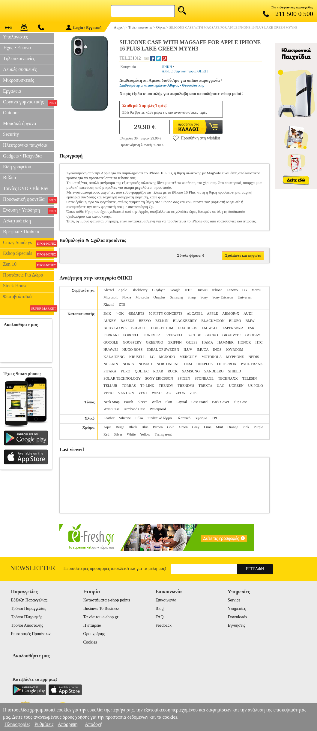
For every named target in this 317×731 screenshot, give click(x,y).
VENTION (126, 393)
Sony (204, 297)
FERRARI (111, 335)
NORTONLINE (168, 364)
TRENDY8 (186, 386)
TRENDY (166, 386)
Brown (158, 427)
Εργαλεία (12, 90)
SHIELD (234, 371)
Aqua (107, 427)
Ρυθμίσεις (43, 724)
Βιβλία (9, 177)
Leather (109, 418)
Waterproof (158, 409)
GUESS (192, 342)
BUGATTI (138, 328)
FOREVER (152, 335)
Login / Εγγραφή (84, 27)
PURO (125, 371)
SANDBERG (214, 371)
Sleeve (142, 402)
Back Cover (220, 402)
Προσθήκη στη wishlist (196, 138)
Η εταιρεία (92, 625)
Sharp (191, 297)
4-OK (119, 313)
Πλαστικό (183, 418)
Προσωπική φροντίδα (28, 200)
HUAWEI (110, 349)
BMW (250, 321)
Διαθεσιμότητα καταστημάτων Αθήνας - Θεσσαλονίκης (161, 85)
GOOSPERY (132, 342)
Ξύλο (139, 418)
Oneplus (159, 297)
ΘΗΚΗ (167, 67)
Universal (245, 297)
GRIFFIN (175, 342)
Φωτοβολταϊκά (17, 296)
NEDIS (253, 357)
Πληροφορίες (17, 724)
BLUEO (235, 321)
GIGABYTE (232, 335)
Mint (219, 427)
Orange (232, 427)
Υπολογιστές (15, 36)
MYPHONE (235, 357)
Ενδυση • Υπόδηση (28, 210)
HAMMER (225, 342)
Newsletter (32, 568)
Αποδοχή (94, 724)
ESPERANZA (233, 328)
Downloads (237, 617)
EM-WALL (210, 328)
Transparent (163, 434)
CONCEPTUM (162, 328)
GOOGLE (110, 342)
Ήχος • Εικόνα (17, 47)
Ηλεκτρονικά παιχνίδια (25, 145)
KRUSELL (137, 357)
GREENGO (154, 342)
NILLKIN (110, 364)
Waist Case (111, 409)
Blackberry (139, 290)
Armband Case (134, 409)
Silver (118, 434)
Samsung (176, 297)
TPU (215, 418)
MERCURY (188, 357)
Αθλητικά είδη (17, 220)
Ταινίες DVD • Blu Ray (25, 188)
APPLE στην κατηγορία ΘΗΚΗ (185, 71)
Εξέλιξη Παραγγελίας (29, 600)
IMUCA (202, 349)
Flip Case (240, 402)
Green (183, 427)
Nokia (126, 297)
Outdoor (11, 112)
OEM (188, 364)
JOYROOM (234, 349)
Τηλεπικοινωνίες (19, 58)
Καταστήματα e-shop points (106, 600)
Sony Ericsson (222, 297)
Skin (169, 402)
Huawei (202, 290)
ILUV (188, 349)
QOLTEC (141, 371)
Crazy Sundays (28, 243)
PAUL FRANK (252, 364)
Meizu (256, 290)
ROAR (158, 371)
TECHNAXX (228, 378)
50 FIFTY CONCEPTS (165, 313)
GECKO (211, 335)
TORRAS (129, 386)
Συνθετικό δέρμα (160, 418)
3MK (107, 313)
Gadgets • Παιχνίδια (22, 155)
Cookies (90, 642)
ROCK (173, 371)
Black (133, 427)
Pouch (128, 402)
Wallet (156, 402)
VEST (142, 393)
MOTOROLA (212, 357)
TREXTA (205, 386)
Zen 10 (28, 265)
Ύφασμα (201, 418)
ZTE (122, 304)
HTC (188, 290)
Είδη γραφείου (17, 166)
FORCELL (131, 335)
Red (106, 434)
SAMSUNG (191, 371)
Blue (145, 427)
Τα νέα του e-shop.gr (100, 617)
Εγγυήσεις (236, 625)
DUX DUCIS (187, 328)
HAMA (207, 342)
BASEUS (127, 321)
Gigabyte (158, 290)
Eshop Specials (28, 254)
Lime (207, 427)
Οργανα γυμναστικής (28, 102)
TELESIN (249, 378)
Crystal (182, 402)
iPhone (217, 290)
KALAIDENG (114, 357)
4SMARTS (136, 313)
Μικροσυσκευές (18, 80)
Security (11, 134)
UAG (220, 386)
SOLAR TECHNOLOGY (122, 378)
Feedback (163, 625)
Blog (159, 608)
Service (234, 600)
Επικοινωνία (165, 600)
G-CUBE (194, 335)
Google (175, 290)
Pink (246, 427)
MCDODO (167, 357)
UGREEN (236, 386)
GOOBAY (252, 335)
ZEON (180, 393)
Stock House (15, 285)
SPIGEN (184, 378)
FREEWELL (173, 335)
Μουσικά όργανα (19, 123)
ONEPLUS (204, 364)
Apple (122, 290)
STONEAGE (204, 378)
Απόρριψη (67, 724)
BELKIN (162, 321)
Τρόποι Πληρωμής (26, 617)
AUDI (248, 313)
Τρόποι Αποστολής (27, 625)
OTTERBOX (226, 364)
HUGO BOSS (132, 349)
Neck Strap (111, 402)
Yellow (145, 434)
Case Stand (199, 402)
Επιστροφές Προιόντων (30, 634)
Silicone (125, 418)
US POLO (255, 386)
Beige (120, 427)
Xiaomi (108, 304)
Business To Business (101, 608)
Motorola (142, 297)
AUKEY (109, 321)
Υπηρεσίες (237, 608)
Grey (195, 427)
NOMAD (145, 364)
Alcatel (108, 290)
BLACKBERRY (185, 321)
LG (244, 290)
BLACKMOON (212, 321)
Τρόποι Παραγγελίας (28, 608)
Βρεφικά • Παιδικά (21, 231)
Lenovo (232, 290)
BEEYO (145, 321)
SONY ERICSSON (159, 378)
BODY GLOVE (115, 328)
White (131, 434)
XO (168, 393)
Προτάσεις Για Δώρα (23, 274)
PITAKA (109, 371)
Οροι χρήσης (94, 634)
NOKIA (128, 364)
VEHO (108, 393)
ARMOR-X (230, 313)
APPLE (212, 313)
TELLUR (110, 386)
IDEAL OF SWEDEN (163, 349)
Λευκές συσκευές (20, 69)
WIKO (157, 393)
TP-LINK (147, 386)
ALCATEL (195, 313)
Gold (170, 427)
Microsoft (110, 297)
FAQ (159, 617)
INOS (217, 349)
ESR (251, 328)
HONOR (244, 342)
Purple (258, 427)
